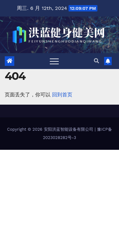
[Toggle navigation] (54, 61)
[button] (96, 61)
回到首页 (62, 95)
